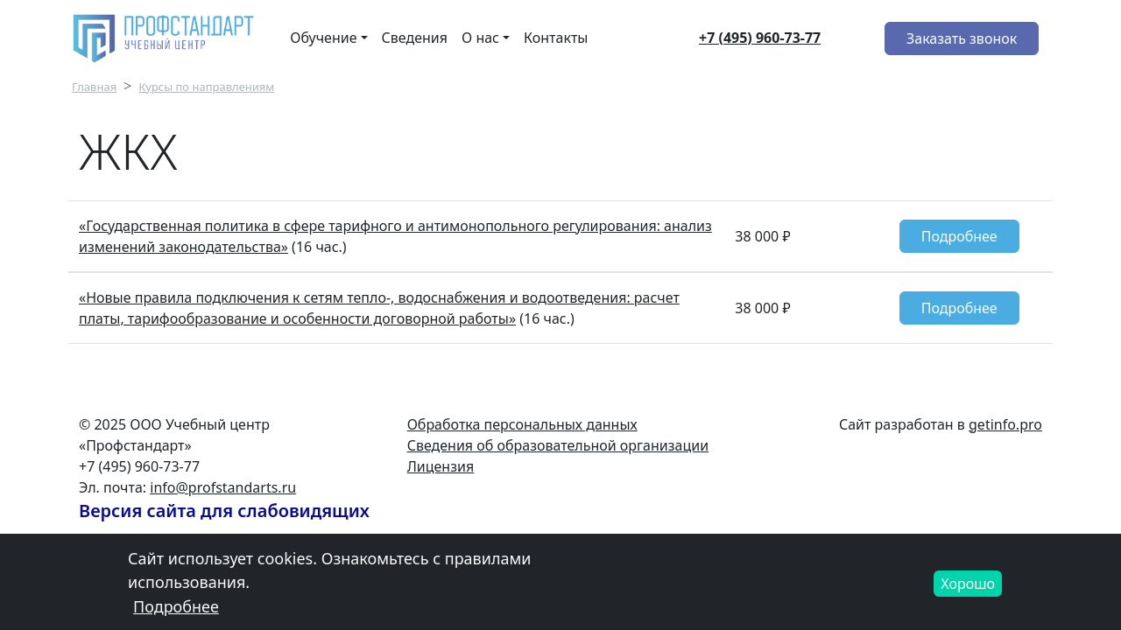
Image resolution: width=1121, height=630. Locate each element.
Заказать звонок (961, 38)
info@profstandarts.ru (223, 487)
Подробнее (959, 236)
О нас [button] (480, 37)
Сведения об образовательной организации (558, 445)
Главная (94, 86)
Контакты (556, 37)
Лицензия (441, 466)
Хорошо (968, 590)
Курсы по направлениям (206, 86)
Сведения (415, 37)
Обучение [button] (323, 37)
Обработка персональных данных (522, 424)
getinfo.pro (1005, 424)
